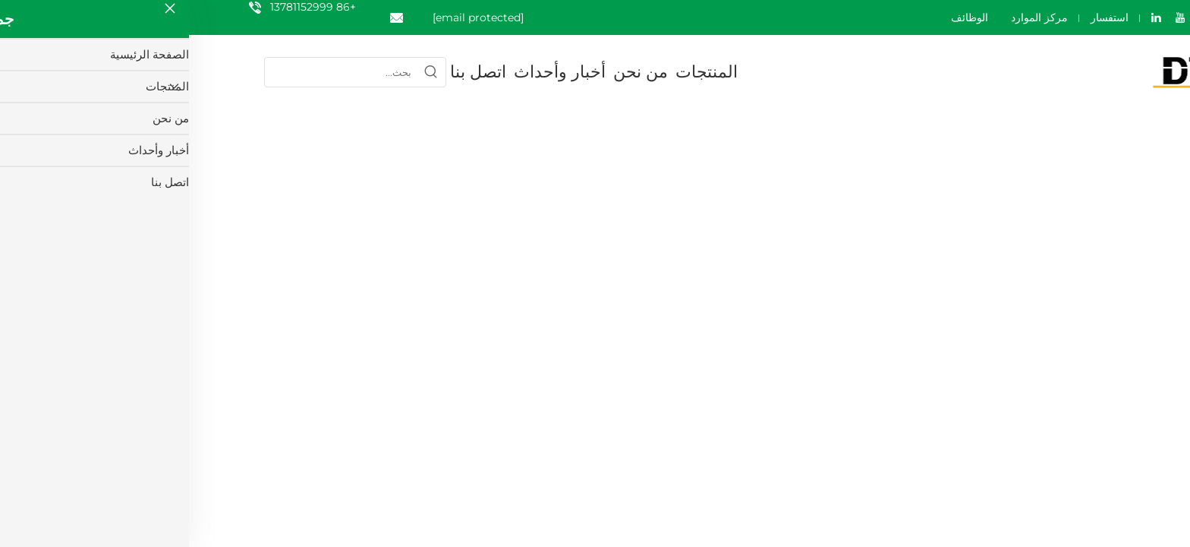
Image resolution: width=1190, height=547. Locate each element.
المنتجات (517, 72)
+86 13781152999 (124, 7)
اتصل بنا (289, 72)
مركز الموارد (850, 17)
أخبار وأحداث (371, 72)
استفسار (921, 17)
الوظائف (780, 17)
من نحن (451, 72)
